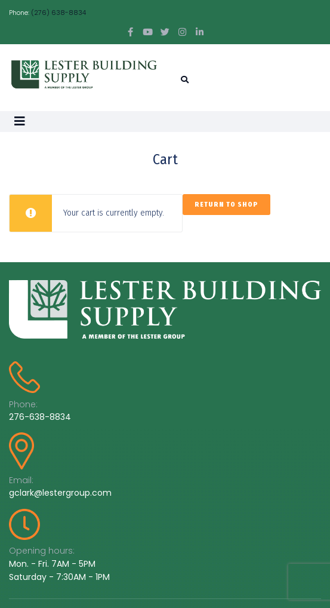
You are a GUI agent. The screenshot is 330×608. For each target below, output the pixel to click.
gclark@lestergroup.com (60, 493)
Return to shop (226, 204)
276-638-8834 (40, 417)
